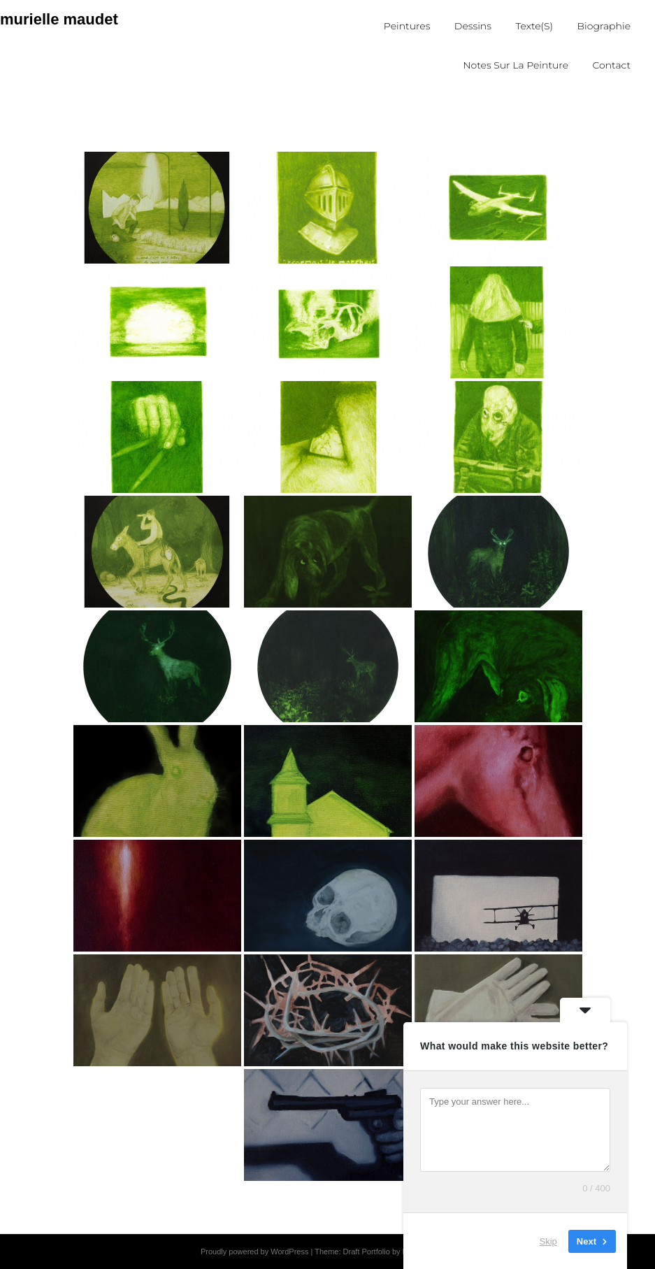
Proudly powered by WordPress (254, 1251)
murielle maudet (59, 19)
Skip (548, 1240)
